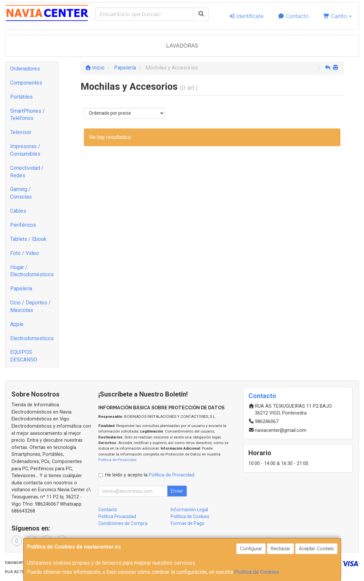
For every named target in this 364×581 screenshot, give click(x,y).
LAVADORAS (182, 46)
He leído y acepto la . (150, 475)
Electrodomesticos (32, 338)
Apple (17, 324)
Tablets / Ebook (28, 239)
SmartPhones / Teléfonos (27, 115)
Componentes (26, 83)
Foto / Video (24, 253)
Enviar (177, 491)
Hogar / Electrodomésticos (32, 271)
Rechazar (280, 548)
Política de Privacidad (117, 459)
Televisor (20, 132)
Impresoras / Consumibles (25, 150)
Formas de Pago (187, 523)
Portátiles (21, 97)
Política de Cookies (256, 572)
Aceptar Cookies (316, 548)
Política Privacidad (117, 516)
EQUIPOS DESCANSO (23, 356)
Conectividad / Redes (27, 172)
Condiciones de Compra (122, 523)
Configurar (251, 548)
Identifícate (245, 16)
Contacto (293, 16)
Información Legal (189, 509)
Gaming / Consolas (21, 193)
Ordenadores (25, 69)
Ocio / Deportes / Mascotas (30, 306)
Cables (18, 211)
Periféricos (23, 225)
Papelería (21, 288)
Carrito (337, 16)
